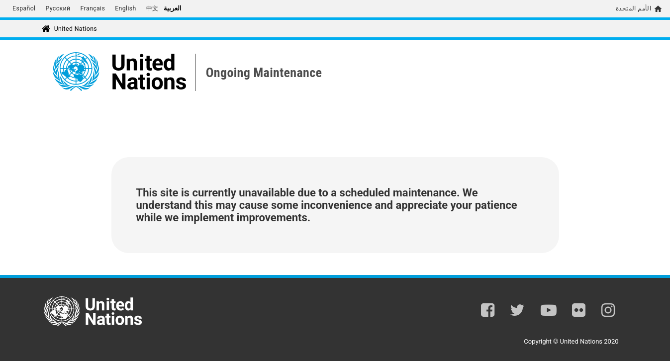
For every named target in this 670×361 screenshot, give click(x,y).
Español (23, 8)
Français (93, 8)
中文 (152, 8)
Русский (57, 8)
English (125, 8)
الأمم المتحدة (633, 8)
